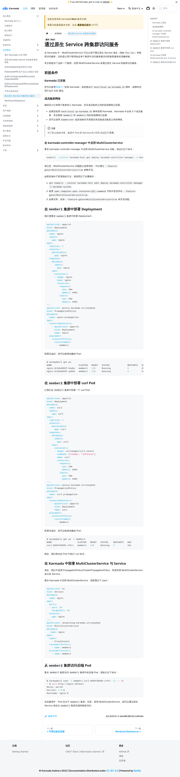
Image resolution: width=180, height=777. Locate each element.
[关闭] (176, 2)
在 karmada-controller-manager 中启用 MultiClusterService (162, 34)
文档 (25, 8)
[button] (21, 16)
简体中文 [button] (134, 8)
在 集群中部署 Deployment (160, 42)
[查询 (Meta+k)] (168, 8)
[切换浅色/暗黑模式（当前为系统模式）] (153, 8)
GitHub (106, 2)
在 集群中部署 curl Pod (162, 49)
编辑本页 (50, 716)
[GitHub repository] (148, 8)
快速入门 (60, 87)
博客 (33, 8)
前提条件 (154, 19)
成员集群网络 (157, 27)
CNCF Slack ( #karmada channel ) (85, 751)
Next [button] (119, 8)
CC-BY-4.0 (112, 770)
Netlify (137, 770)
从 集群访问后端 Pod (163, 62)
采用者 (42, 8)
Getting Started (20, 751)
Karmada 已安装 (159, 23)
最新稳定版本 (84, 24)
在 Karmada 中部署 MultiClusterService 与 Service (163, 56)
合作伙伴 (53, 8)
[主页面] (47, 33)
